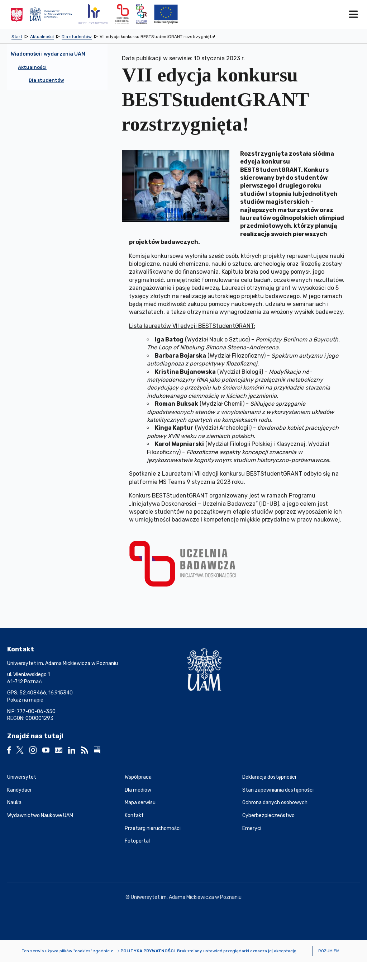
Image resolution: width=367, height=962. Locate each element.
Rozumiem (328, 951)
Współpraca (138, 777)
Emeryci (251, 828)
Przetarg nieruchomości (153, 828)
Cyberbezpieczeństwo (268, 815)
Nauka (14, 803)
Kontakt (134, 815)
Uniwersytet (21, 777)
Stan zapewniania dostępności (278, 790)
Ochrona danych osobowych (275, 803)
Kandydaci (19, 790)
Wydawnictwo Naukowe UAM (40, 815)
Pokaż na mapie (25, 700)
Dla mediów (138, 790)
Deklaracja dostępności (269, 777)
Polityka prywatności (147, 950)
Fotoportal (137, 841)
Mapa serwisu (140, 803)
